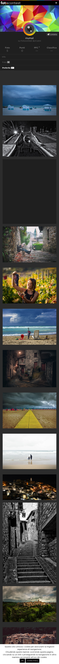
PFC (37, 48)
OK (22, 660)
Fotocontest (10, 3)
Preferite (8, 68)
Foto (6, 62)
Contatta (52, 34)
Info (4, 57)
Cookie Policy (32, 660)
